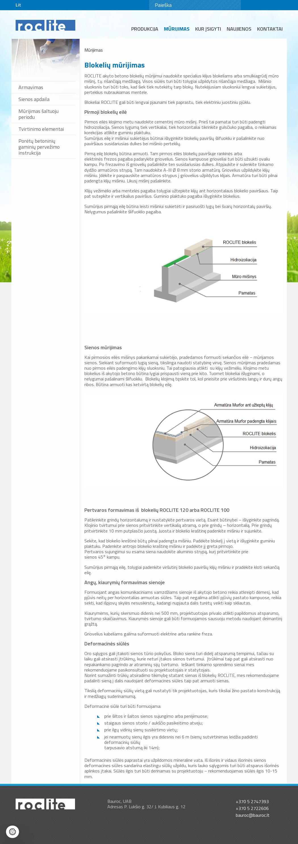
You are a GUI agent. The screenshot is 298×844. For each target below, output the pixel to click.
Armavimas (30, 87)
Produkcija (144, 29)
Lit (18, 4)
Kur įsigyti (208, 29)
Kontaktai (270, 29)
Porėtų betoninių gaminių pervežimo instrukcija (39, 147)
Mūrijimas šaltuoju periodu (38, 114)
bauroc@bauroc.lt (253, 815)
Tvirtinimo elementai (41, 129)
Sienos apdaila (33, 99)
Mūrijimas (176, 29)
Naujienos (239, 29)
